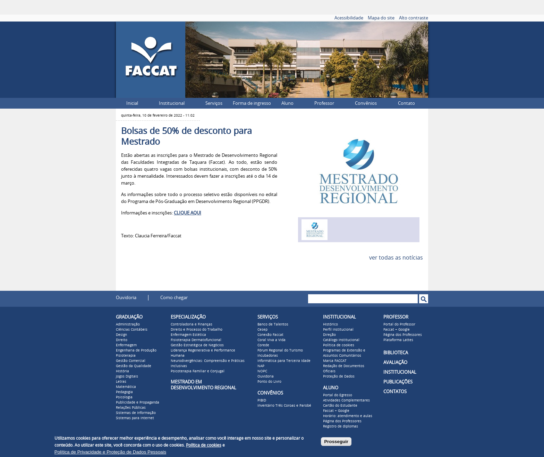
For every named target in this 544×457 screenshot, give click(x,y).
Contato (406, 103)
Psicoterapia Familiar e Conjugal (197, 371)
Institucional (172, 103)
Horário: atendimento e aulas (347, 416)
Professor (324, 103)
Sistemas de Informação (136, 413)
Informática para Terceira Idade (284, 361)
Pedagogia (124, 392)
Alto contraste (413, 17)
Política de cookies (338, 345)
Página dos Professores (342, 421)
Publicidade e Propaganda (137, 402)
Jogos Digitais (127, 376)
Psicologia (124, 397)
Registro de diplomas (340, 426)
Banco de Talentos (272, 324)
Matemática (126, 387)
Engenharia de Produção (136, 350)
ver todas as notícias (396, 257)
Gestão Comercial (130, 361)
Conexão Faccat (270, 335)
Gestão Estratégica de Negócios (197, 345)
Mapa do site (381, 17)
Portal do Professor (399, 324)
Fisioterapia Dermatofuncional (196, 340)
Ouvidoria (126, 297)
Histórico (330, 324)
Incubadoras (267, 356)
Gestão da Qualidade (133, 366)
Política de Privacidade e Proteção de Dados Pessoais (110, 452)
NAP (260, 366)
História (122, 371)
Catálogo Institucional (341, 340)
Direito (121, 340)
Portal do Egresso (337, 395)
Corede (263, 345)
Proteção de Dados (339, 376)
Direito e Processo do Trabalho (196, 330)
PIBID (261, 400)
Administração (128, 324)
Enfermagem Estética (188, 335)
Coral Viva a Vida (271, 340)
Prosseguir (336, 441)
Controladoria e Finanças (191, 324)
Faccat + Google (336, 411)
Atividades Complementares (346, 400)
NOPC (262, 371)
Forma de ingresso (252, 103)
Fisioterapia (126, 356)
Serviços (213, 103)
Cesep (262, 330)
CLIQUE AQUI (187, 212)
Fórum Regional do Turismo (280, 350)
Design (121, 335)
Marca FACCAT (335, 361)
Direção (329, 335)
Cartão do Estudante (340, 406)
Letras (121, 382)
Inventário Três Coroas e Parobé (284, 406)
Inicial (132, 103)
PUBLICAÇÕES (398, 381)
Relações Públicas (131, 408)
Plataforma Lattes (398, 340)
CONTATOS (395, 391)
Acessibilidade (348, 17)
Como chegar (174, 297)
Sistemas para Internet (135, 418)
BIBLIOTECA (395, 352)
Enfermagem (126, 345)
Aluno (287, 103)
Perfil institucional (338, 330)
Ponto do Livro (269, 382)
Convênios (366, 103)
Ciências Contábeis (131, 330)
